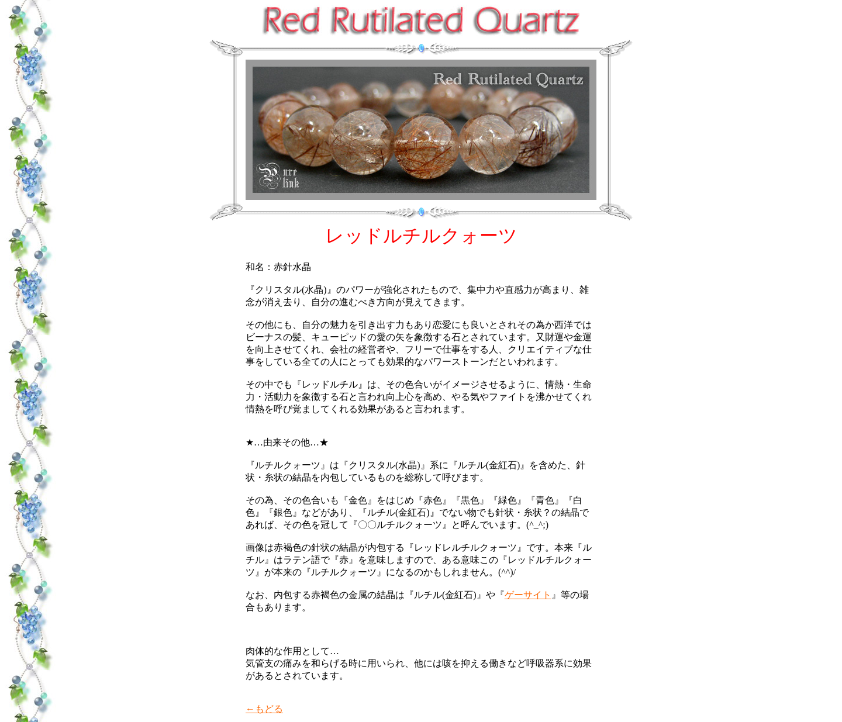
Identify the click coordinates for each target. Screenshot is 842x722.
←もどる (264, 709)
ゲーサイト (528, 595)
